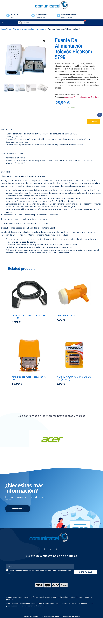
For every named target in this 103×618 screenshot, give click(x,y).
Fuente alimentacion (38, 29)
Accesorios (26, 29)
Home (3, 29)
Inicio (9, 29)
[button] (2, 22)
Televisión (16, 29)
